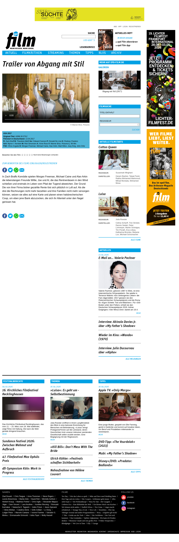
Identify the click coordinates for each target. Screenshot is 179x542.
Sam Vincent (14, 504)
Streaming (56, 52)
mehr (138, 313)
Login (125, 26)
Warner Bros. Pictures (59, 144)
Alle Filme (136, 240)
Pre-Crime (98, 507)
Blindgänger (66, 523)
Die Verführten (97, 515)
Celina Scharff (122, 223)
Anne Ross (43, 144)
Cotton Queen (108, 147)
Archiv (116, 52)
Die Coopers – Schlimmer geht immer (95, 499)
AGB (132, 532)
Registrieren (135, 26)
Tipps (89, 52)
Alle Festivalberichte (33, 479)
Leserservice (87, 47)
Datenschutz (113, 532)
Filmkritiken (32, 52)
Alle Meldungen (133, 359)
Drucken (27, 170)
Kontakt (102, 532)
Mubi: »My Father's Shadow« (118, 453)
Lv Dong (47, 510)
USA (5, 133)
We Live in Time (79, 523)
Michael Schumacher (129, 234)
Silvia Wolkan (9, 510)
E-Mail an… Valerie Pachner (117, 258)
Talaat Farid (134, 176)
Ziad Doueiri (7, 496)
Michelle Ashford (48, 499)
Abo (115, 26)
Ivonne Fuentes (38, 513)
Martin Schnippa (132, 227)
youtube (130, 497)
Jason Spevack (51, 507)
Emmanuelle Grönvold (19, 515)
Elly (88, 523)
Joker (88, 515)
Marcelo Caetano (22, 513)
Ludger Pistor (7, 513)
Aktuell (11, 52)
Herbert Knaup (8, 502)
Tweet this (10, 170)
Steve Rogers (48, 496)
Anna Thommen (33, 496)
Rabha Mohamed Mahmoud (128, 178)
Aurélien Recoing (42, 504)
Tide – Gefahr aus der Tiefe (73, 515)
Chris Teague (19, 496)
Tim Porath (120, 230)
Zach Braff (10, 141)
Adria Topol (34, 515)
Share (16, 170)
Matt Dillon (62, 146)
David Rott (35, 499)
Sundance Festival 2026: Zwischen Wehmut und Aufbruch (18, 445)
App (120, 26)
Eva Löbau (131, 230)
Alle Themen (87, 481)
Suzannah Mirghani (124, 173)
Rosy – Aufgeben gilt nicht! (107, 513)
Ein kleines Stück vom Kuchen (104, 504)
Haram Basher (122, 176)
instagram (131, 508)
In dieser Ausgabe (125, 38)
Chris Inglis (36, 502)
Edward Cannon (39, 141)
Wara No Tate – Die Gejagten (99, 502)
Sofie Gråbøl (37, 510)
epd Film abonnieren (127, 42)
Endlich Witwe (87, 507)
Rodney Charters (71, 141)
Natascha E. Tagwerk (20, 507)
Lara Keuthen (27, 504)
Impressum (125, 532)
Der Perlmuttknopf (79, 502)
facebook (130, 503)
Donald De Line (55, 141)
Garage (95, 523)
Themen (74, 52)
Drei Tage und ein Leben (71, 499)
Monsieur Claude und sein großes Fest (83, 521)
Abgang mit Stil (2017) (112, 91)
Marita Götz (24, 499)
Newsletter (70, 532)
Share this (4, 170)
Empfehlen (21, 170)
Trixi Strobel (134, 223)
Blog (102, 52)
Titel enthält (107, 112)
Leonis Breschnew (9, 499)
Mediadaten (93, 532)
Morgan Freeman (29, 146)
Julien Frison (37, 507)
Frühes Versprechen (106, 521)
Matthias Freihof (22, 502)
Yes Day (65, 496)
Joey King (72, 146)
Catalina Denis (23, 510)
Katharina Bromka (123, 232)
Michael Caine (42, 146)
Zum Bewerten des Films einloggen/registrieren (29, 163)
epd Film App (123, 45)
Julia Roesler (121, 219)
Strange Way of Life (80, 510)
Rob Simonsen (30, 144)
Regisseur (105, 121)
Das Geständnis (76, 518)
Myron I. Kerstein (14, 144)
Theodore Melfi (23, 141)
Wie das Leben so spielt (78, 496)
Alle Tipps (136, 472)
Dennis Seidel (122, 225)
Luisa (102, 194)
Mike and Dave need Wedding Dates (103, 496)
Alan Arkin (53, 146)
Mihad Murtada (122, 181)
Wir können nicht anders (70, 507)
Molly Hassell (47, 515)
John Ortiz (81, 146)
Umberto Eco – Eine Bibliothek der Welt (76, 504)
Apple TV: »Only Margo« (115, 390)
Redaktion (81, 532)
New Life (93, 510)
